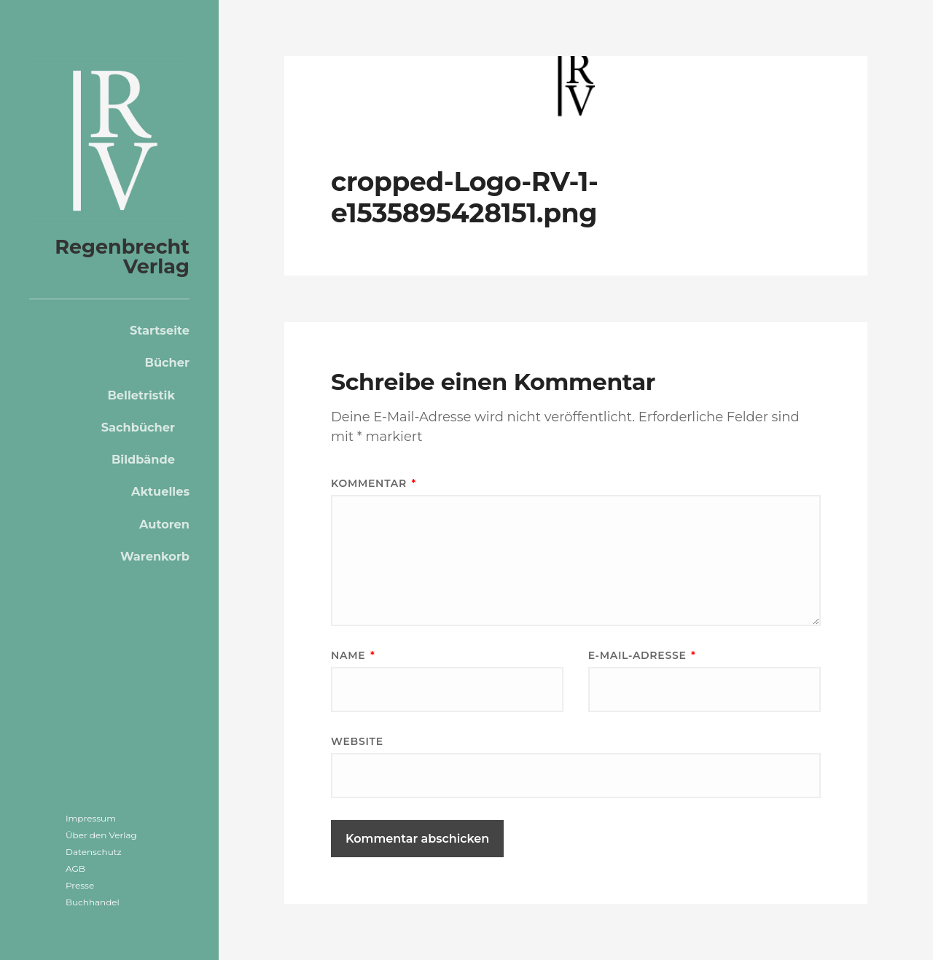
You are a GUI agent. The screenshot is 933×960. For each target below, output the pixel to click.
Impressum (91, 818)
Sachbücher (138, 427)
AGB (75, 868)
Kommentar (373, 483)
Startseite (160, 330)
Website (357, 741)
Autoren (164, 524)
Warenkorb (155, 556)
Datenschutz (94, 851)
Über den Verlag (101, 835)
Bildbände (143, 459)
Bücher (167, 362)
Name (353, 655)
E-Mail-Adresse (642, 655)
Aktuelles (160, 491)
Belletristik (141, 395)
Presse (80, 885)
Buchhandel (93, 902)
